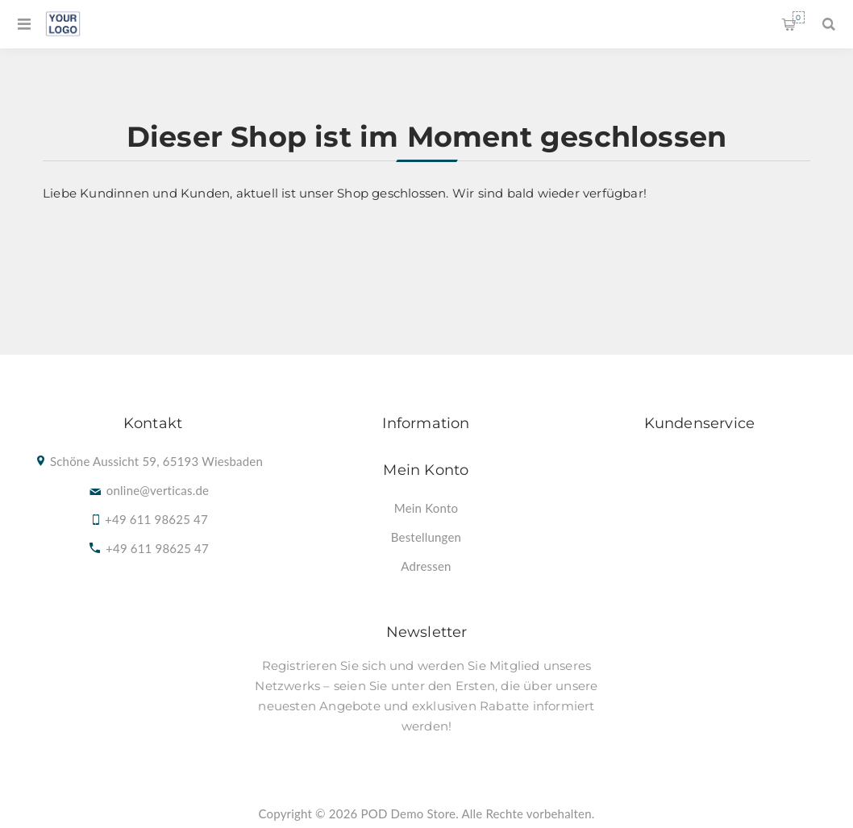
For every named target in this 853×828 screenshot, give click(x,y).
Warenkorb (799, 17)
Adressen (426, 566)
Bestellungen (426, 537)
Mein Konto (426, 508)
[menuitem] (426, 507)
